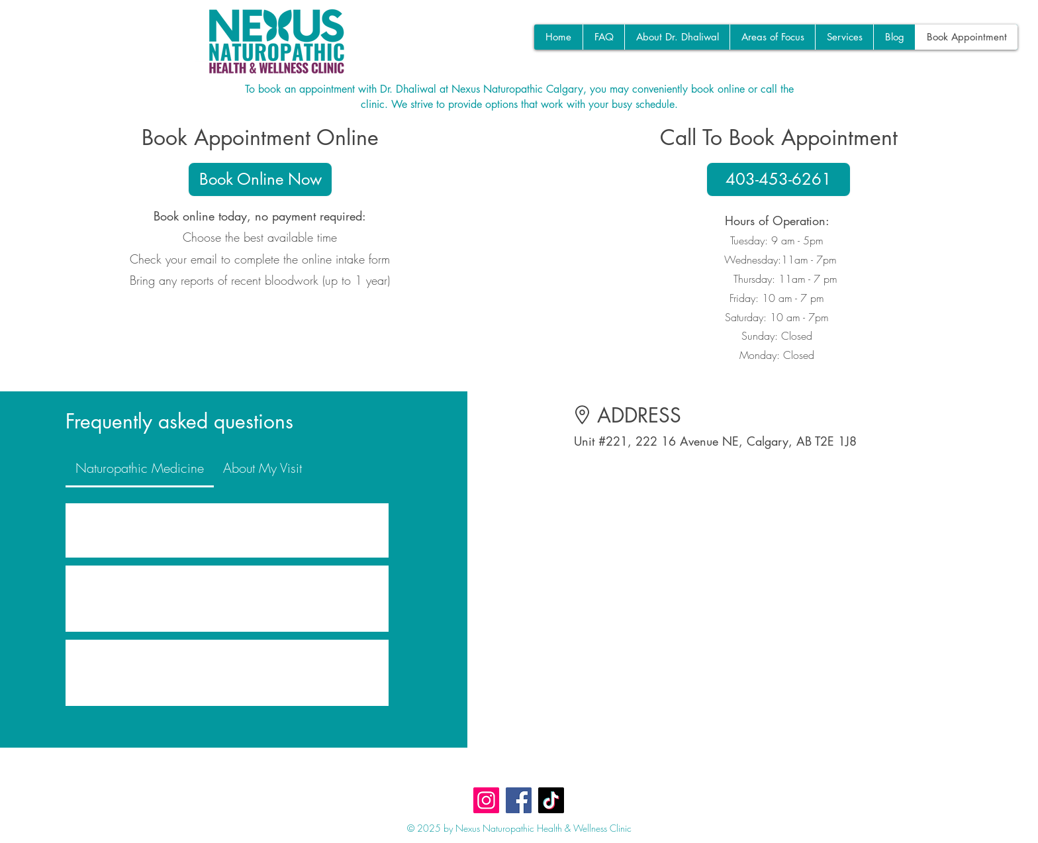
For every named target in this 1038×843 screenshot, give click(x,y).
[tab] (139, 468)
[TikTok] (551, 800)
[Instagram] (486, 800)
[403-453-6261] (778, 179)
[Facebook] (519, 800)
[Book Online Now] (260, 179)
